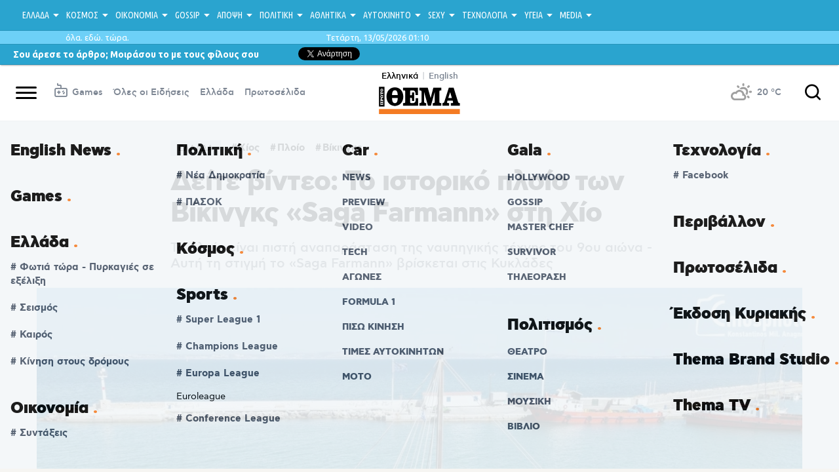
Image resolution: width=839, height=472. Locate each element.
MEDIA (571, 15)
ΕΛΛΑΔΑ (35, 15)
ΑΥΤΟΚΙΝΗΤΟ (387, 15)
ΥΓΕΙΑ (533, 15)
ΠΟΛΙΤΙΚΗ (276, 15)
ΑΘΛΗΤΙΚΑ (328, 15)
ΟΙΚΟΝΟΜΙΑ (136, 15)
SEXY (436, 15)
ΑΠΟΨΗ (230, 15)
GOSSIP (187, 15)
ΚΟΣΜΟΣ (82, 15)
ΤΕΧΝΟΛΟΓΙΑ (484, 15)
